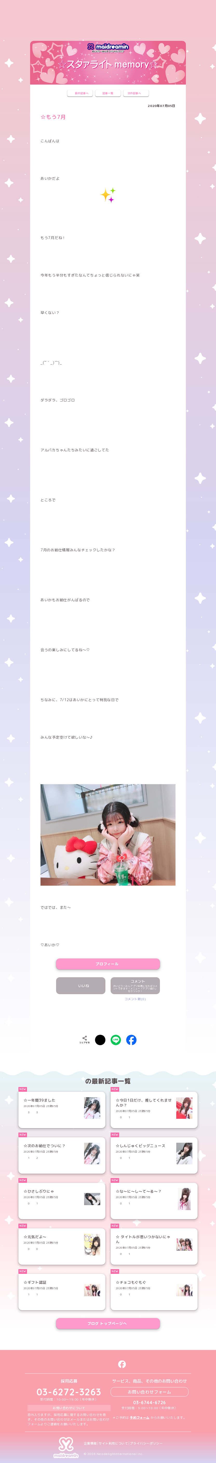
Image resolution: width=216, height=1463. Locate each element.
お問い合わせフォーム (149, 1392)
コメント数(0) (135, 999)
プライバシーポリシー (146, 1443)
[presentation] (108, 1017)
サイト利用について (113, 1443)
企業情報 (90, 1443)
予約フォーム (140, 1417)
